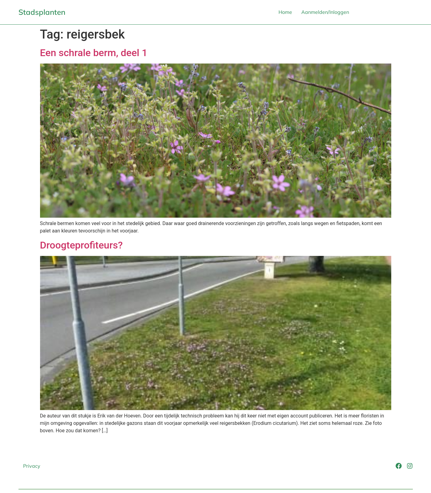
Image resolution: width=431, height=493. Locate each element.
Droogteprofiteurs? (81, 245)
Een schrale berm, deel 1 (94, 53)
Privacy (31, 466)
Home (285, 12)
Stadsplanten (41, 12)
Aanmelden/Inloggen (325, 12)
